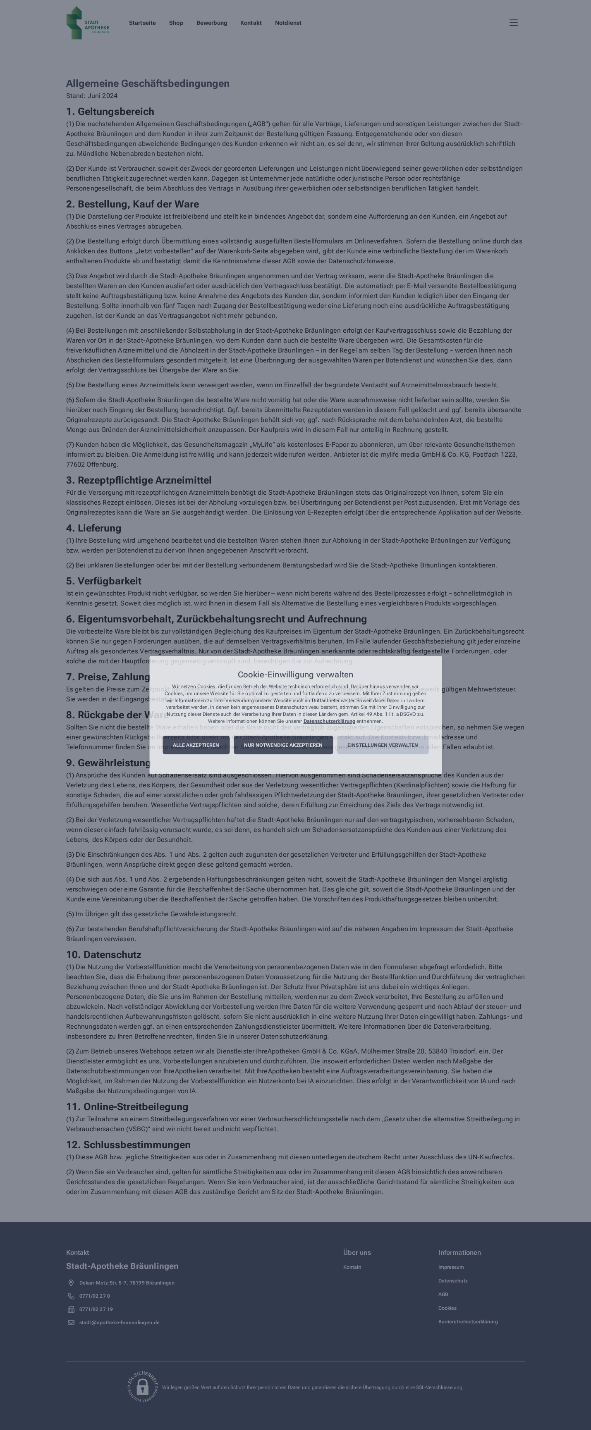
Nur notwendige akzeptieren (283, 745)
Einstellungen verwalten (382, 745)
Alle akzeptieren (196, 745)
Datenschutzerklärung (329, 721)
